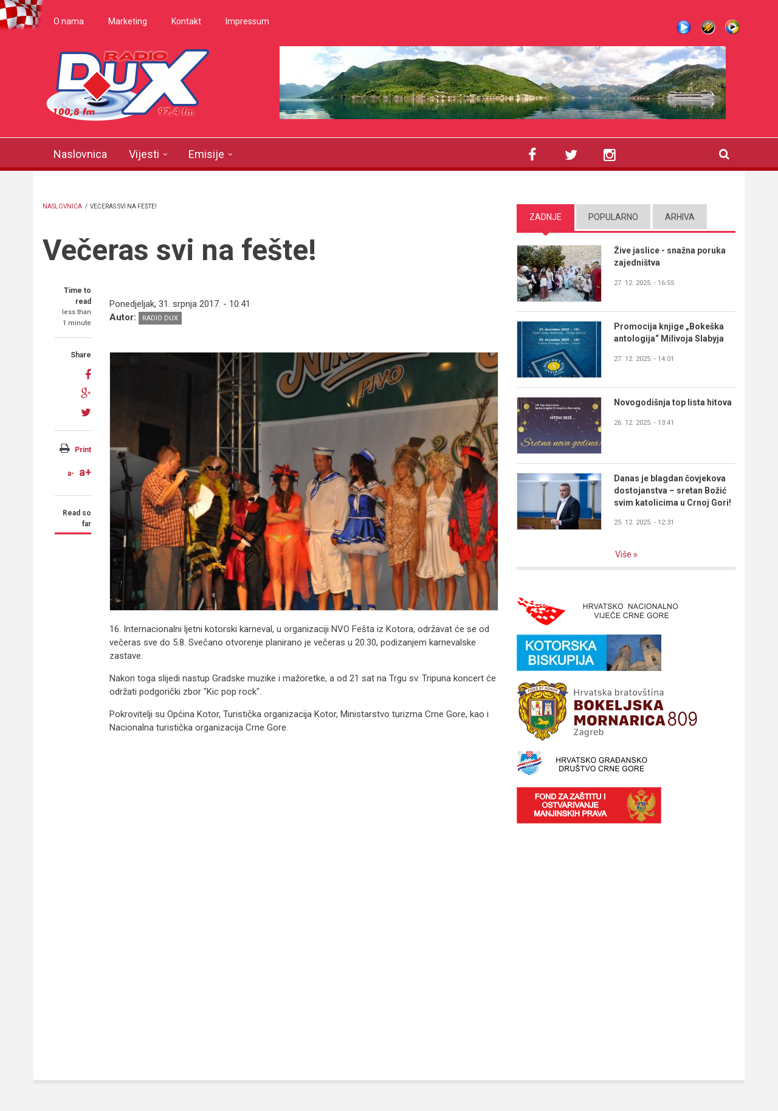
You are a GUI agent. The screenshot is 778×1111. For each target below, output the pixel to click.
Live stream (684, 27)
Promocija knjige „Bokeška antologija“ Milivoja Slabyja (669, 332)
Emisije (206, 154)
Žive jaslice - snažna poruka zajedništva (670, 256)
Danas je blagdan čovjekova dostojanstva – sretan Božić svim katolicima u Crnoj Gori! (672, 490)
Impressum (247, 21)
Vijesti (144, 154)
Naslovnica (80, 154)
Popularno (613, 217)
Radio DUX (160, 318)
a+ (85, 472)
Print (83, 449)
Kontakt (186, 21)
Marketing (127, 21)
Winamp (708, 27)
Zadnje (545, 217)
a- (70, 473)
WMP (732, 27)
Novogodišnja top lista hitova (673, 402)
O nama (68, 21)
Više (624, 554)
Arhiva (680, 217)
